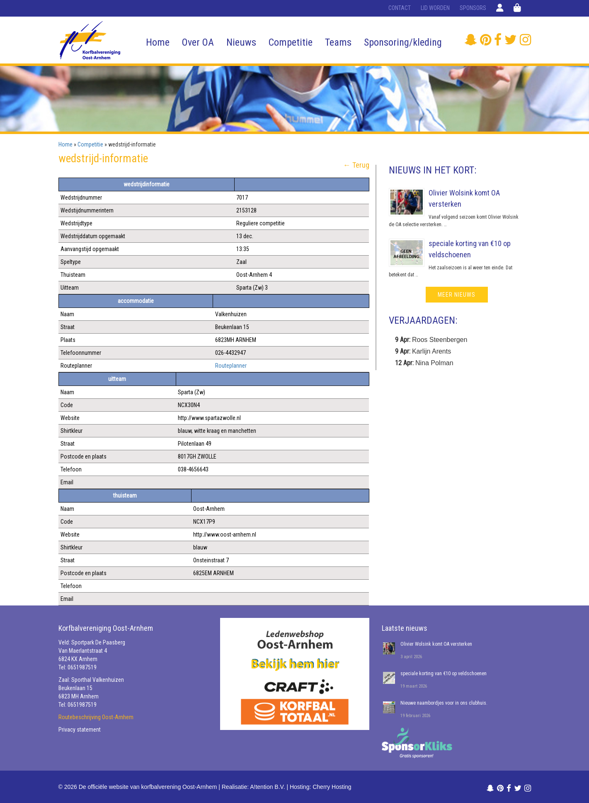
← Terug (356, 165)
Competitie (291, 42)
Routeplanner (231, 365)
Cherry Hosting (332, 786)
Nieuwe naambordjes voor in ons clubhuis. (443, 703)
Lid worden (435, 8)
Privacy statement (79, 729)
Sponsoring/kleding (403, 42)
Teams (338, 42)
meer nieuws (456, 294)
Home (158, 42)
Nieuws (241, 42)
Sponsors (473, 8)
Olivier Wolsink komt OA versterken (436, 644)
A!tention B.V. (267, 786)
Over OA (198, 42)
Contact (399, 8)
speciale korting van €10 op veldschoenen (443, 673)
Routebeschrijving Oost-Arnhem (95, 717)
